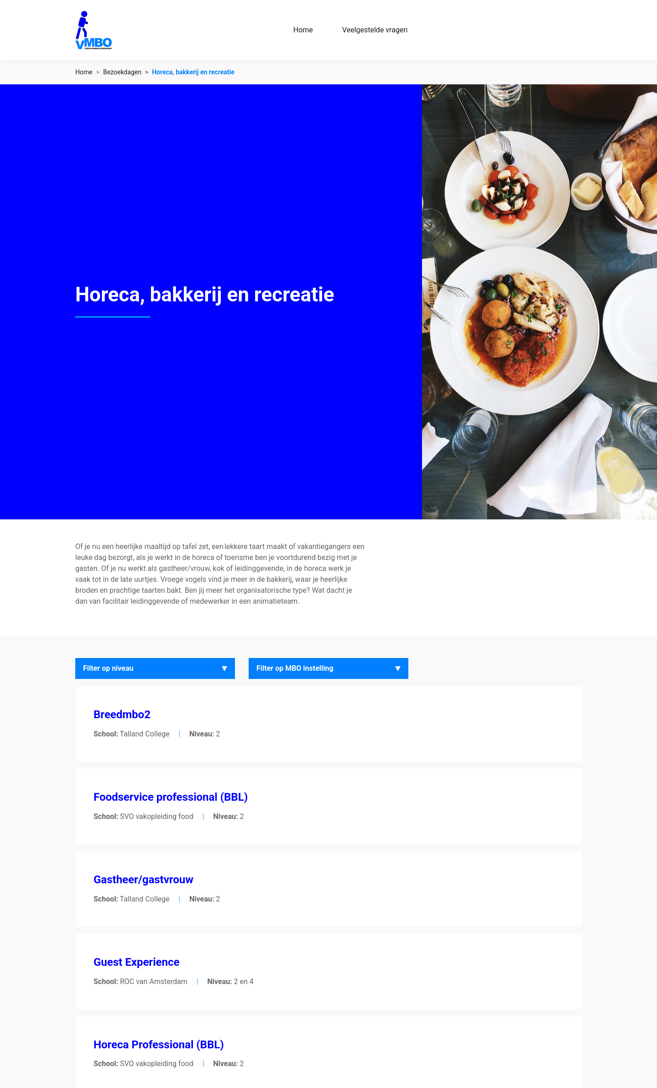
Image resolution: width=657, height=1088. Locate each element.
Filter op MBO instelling (295, 668)
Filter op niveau (108, 668)
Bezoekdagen (122, 72)
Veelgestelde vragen (374, 30)
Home (303, 30)
